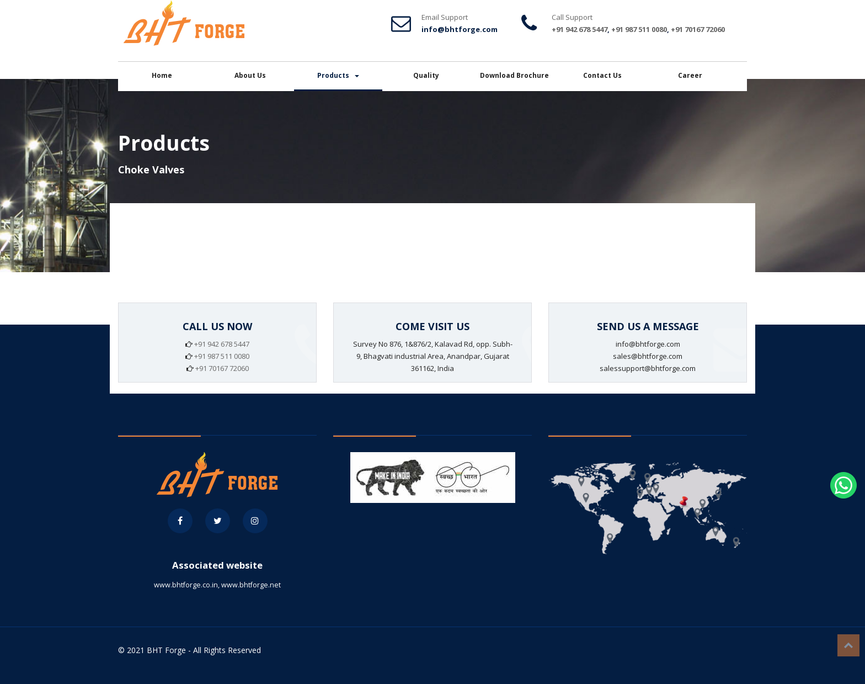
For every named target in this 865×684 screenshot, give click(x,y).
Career (690, 75)
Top (848, 645)
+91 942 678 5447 (579, 29)
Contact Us (602, 75)
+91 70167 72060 (698, 29)
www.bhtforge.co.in (186, 585)
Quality (426, 75)
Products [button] (338, 75)
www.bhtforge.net (251, 585)
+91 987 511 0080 (639, 29)
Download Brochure (514, 75)
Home (162, 75)
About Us (250, 75)
